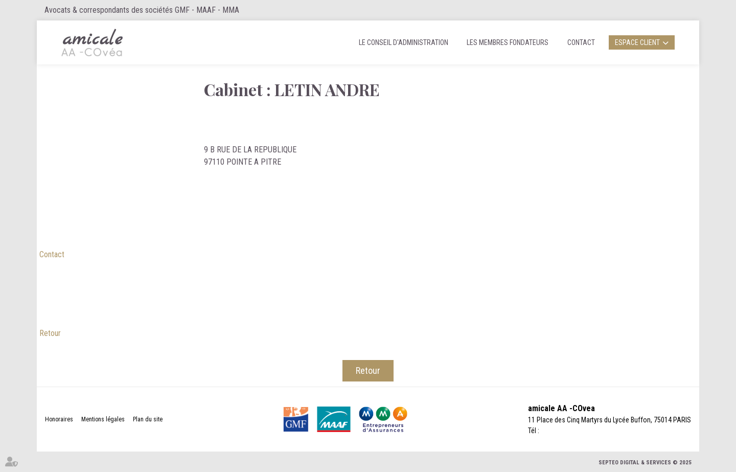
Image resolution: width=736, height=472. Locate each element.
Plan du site (148, 419)
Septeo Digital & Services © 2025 (645, 462)
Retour (50, 333)
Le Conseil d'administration (403, 42)
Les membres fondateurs (507, 42)
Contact (581, 42)
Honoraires (59, 419)
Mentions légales (103, 419)
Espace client (637, 42)
